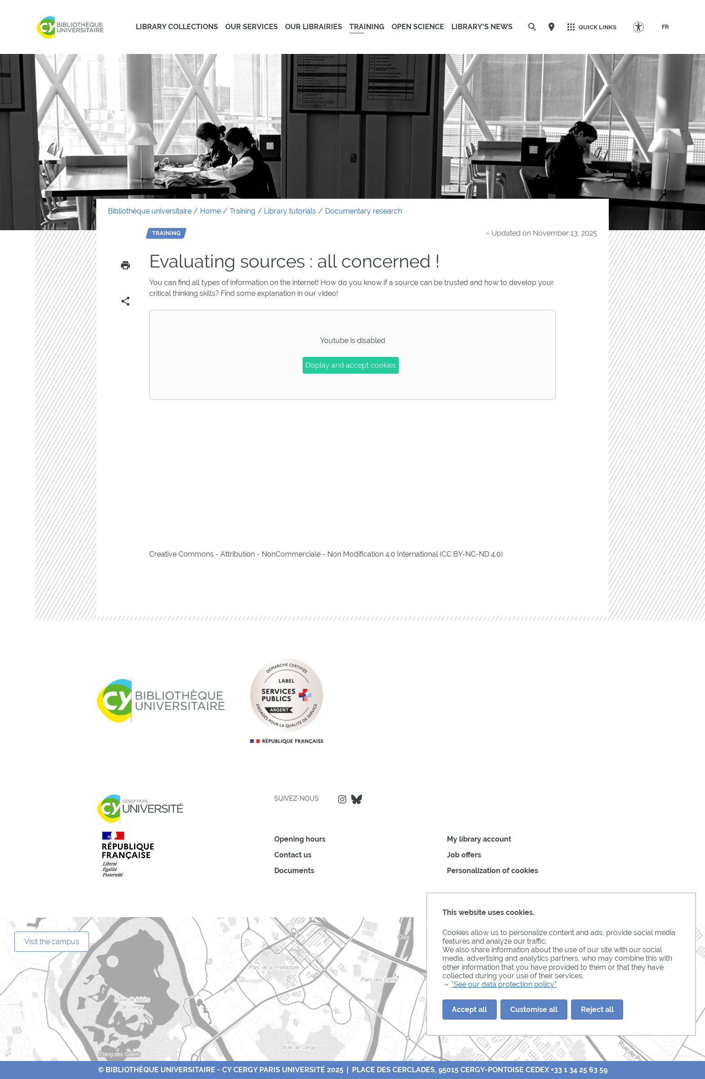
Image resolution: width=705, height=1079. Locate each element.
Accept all (469, 1009)
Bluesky (356, 799)
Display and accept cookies (350, 365)
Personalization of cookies (492, 870)
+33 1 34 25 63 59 (579, 1070)
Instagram (342, 799)
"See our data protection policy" (504, 984)
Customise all (534, 1009)
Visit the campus (51, 941)
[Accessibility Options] (643, 26)
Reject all (597, 1009)
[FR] (665, 26)
